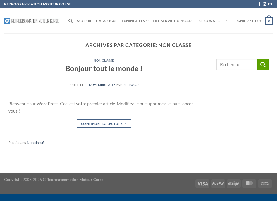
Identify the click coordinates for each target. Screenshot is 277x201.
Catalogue (106, 21)
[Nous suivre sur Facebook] (259, 4)
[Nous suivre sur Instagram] (264, 4)
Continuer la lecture (104, 123)
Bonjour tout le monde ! (103, 68)
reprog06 (131, 85)
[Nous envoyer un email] (270, 4)
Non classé (104, 60)
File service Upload (172, 21)
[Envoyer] (263, 64)
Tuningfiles (135, 20)
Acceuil (84, 21)
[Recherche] (70, 21)
